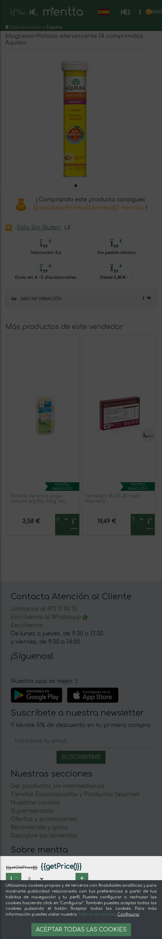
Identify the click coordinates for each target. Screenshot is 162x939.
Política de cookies (96, 914)
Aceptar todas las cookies (81, 930)
